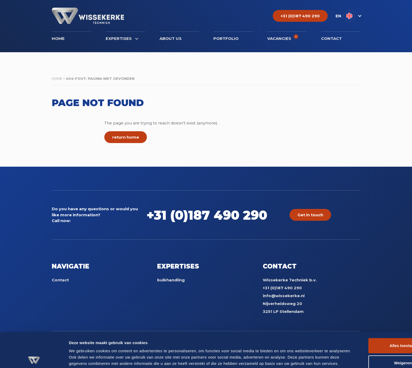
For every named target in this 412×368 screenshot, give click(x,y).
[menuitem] (348, 16)
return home (125, 137)
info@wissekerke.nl (284, 295)
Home (58, 38)
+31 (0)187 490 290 (213, 215)
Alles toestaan (368, 319)
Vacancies (282, 37)
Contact (331, 38)
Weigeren (368, 336)
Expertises (122, 38)
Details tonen (81, 357)
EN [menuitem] (338, 16)
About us (170, 38)
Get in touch (310, 214)
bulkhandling (171, 279)
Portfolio (226, 38)
